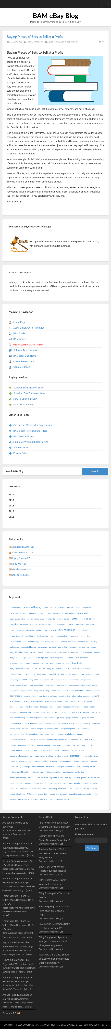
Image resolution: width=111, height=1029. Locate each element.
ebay (67, 701)
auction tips (83, 613)
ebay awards (64, 652)
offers (89, 745)
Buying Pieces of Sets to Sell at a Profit (35, 37)
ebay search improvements (21, 691)
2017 (11, 494)
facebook (44, 707)
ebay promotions (36, 685)
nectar (31, 745)
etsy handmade (31, 707)
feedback (13, 712)
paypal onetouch (78, 750)
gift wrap (60, 718)
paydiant (65, 750)
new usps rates (79, 745)
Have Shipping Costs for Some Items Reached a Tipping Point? (54, 910)
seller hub (50, 767)
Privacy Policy (20, 453)
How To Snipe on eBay (25, 398)
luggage (80, 734)
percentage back (37, 756)
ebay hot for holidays (69, 674)
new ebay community (61, 745)
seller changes (38, 767)
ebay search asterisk (89, 685)
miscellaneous (87, 739)
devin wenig (84, 647)
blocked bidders (59, 624)
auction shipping (68, 613)
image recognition (68, 729)
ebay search (74, 685)
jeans (53, 734)
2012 (11, 516)
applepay (41, 613)
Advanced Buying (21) (22, 547)
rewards (85, 761)
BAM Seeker (19, 333)
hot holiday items (83, 723)
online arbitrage (30, 750)
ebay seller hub (77, 691)
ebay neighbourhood (18, 680)
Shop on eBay (20, 447)
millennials (73, 739)
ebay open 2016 (46, 680)
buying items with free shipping (22, 636)
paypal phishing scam (19, 756)
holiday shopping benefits (49, 723)
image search (82, 729)
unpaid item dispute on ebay (80, 794)
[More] (5, 838)
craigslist (73, 647)
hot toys (25, 729)
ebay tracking (64, 696)
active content (15, 608)
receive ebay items (90, 756)
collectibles (14, 647)
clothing (94, 642)
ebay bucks (76, 652)
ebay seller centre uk (60, 691)
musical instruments (18, 745)
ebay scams (62, 685)
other (57, 750)
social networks (42, 778)
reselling (53, 761)
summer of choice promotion (36, 783)
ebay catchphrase (40, 658)
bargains (14, 624)
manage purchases (18, 739)
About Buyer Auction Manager (28, 327)
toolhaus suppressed (37, 789)
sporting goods (80, 778)
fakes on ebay (89, 707)
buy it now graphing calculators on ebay (26, 630)
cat (25, 642)
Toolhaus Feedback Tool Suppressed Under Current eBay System (52, 853)
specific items (56, 778)
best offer (24, 624)
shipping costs (38, 772)
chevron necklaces (68, 642)
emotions (13, 707)
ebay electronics (38, 669)
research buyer (25, 761)
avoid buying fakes (17, 619)
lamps (60, 734)
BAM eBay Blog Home (24, 355)
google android (72, 718)
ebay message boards (90, 674)
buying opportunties (59, 636)
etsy (21, 707)
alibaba (61, 608)
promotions (75, 756)
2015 (11, 505)
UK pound (31, 794)
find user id (95, 712)
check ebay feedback (49, 642)
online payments (45, 750)
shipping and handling (20, 772)
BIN (31, 624)
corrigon (52, 647)
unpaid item (42, 794)
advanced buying (32, 607)
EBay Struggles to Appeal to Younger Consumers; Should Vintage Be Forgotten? (53, 941)
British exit (79, 624)
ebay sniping (16, 696)
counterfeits (63, 647)
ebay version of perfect (19, 701)
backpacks (51, 619)
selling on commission (65, 767)
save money (15, 767)
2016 (11, 500)
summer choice (16, 783)
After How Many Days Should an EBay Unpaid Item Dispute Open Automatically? (54, 958)
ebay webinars (37, 701)
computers (42, 647)
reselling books (65, 761)
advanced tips (49, 607)
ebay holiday (54, 674)
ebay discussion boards (19, 669)
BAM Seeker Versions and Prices (30, 430)
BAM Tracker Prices (23, 436)
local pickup (69, 734)
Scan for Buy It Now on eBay (28, 387)
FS (106, 1025)
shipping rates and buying (73, 772)
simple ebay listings (18, 778)
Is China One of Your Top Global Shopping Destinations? (54, 838)
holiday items (15, 723)
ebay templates (30, 696)
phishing (49, 756)
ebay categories (56, 658)
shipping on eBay (53, 772)
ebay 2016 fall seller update (22, 652)
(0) (101, 42)
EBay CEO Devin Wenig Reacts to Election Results (52, 868)
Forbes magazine (34, 718)
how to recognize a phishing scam (44, 729)
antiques (32, 613)
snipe (30, 778)
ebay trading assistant (81, 696)
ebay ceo (69, 658)
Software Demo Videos (25, 350)
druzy (93, 647)
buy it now (90, 624)
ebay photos (86, 680)
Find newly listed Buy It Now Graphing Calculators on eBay (54, 824)
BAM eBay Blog (55, 16)
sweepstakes (55, 783)
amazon (70, 608)
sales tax (94, 761)
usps (97, 794)
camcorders (85, 636)
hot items (95, 723)
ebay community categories (37, 663)
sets (78, 767)
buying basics (67, 630)
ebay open (33, 680)
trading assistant (90, 789)
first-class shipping (17, 718)
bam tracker (89, 619)
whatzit (13, 799)
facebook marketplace (72, 707)
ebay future (41, 674)
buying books (82, 630)
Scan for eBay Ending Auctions (29, 393)
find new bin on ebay (80, 712)
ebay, (73, 701)
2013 (11, 511)
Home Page (19, 322)
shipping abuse (88, 767)
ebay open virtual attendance (67, 680)
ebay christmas (81, 658)
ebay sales (50, 685)
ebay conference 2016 (59, 663)
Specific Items (71, 42)
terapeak (94, 783)
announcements (18, 613)
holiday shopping (30, 723)
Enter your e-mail (84, 834)
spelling (68, 778)
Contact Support (21, 367)
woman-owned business (28, 799)
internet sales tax (17, 734)
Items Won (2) (18, 563)
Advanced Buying (55, 42)
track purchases (74, 789)
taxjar (86, 783)
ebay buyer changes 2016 (20, 658)
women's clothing (47, 799)
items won (44, 734)
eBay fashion (15, 674)
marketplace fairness (36, 739)
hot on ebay (15, 729)
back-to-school (64, 619)
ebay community (16, 663)
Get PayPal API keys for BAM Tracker (32, 425)
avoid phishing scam (35, 619)
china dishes (83, 642)
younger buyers (62, 799)
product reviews (61, 756)
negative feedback (43, 745)
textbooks (14, 789)
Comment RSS (11, 1013)
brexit (71, 624)
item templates (32, 734)
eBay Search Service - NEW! (28, 344)
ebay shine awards (93, 691)
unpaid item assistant (58, 794)
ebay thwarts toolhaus (48, 696)
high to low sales (87, 718)
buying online (42, 636)
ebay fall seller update (81, 669)
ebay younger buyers (53, 701)
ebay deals (76, 663)
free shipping (49, 718)
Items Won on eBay (23, 404)
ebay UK (96, 696)
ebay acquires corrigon (47, 652)
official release (16, 750)
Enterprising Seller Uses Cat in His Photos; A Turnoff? (54, 926)
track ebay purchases (57, 789)
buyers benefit (50, 630)
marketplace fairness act (57, 739)
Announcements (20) (22, 552)
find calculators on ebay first (58, 712)
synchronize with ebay (72, 783)
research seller (41, 761)
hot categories (68, 723)
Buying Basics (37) (21, 558)
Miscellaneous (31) (21, 569)
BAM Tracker (20, 339)
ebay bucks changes (91, 652)
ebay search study (41, 691)
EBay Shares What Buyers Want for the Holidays (52, 882)
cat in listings (33, 642)
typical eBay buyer (17, 794)
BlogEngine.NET (69, 1025)
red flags (13, 761)
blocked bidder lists (43, 624)
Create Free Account (23, 361)
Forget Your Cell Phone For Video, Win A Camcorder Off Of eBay (18, 900)
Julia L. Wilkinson (34, 42)
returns (76, 761)
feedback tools (39, 712)
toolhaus (23, 789)
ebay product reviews (18, 685)
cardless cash (15, 642)
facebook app (55, 707)
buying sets (73, 636)
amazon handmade (83, 608)
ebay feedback (29, 674)
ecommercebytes (85, 701)
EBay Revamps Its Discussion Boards (54, 895)
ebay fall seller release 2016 (58, 669)
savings (27, 767)
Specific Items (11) (20, 575)
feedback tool (25, 712)
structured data (94, 778)
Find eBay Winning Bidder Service (30, 442)
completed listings (28, 647)
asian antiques (54, 613)
